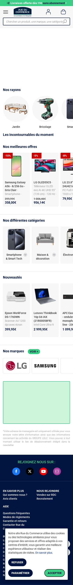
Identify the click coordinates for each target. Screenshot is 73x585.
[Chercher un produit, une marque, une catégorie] (35, 21)
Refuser (17, 562)
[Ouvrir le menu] (6, 12)
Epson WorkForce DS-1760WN (15, 314)
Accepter (55, 573)
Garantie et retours (14, 520)
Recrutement (45, 498)
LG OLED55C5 (43, 182)
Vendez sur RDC (46, 494)
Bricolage (45, 126)
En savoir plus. (44, 552)
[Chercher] (65, 21)
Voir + (34, 351)
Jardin (16, 126)
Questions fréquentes (16, 513)
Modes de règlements (16, 517)
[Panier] (63, 12)
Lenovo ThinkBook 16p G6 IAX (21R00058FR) (45, 316)
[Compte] (48, 12)
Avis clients (10, 498)
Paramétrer (20, 573)
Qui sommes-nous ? (15, 494)
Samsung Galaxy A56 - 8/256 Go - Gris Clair (15, 186)
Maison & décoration (42, 256)
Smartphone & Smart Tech (14, 256)
